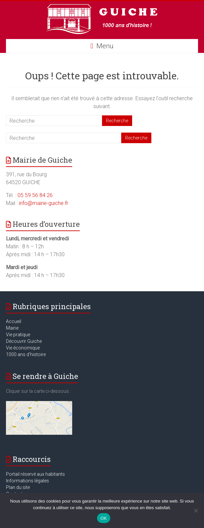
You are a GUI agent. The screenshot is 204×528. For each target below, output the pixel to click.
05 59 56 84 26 (35, 195)
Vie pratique (18, 334)
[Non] (195, 510)
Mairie (12, 328)
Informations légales (27, 480)
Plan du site (18, 487)
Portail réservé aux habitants (35, 474)
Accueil (13, 321)
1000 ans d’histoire (26, 354)
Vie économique (23, 347)
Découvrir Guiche (24, 341)
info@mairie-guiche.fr (43, 203)
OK (103, 518)
